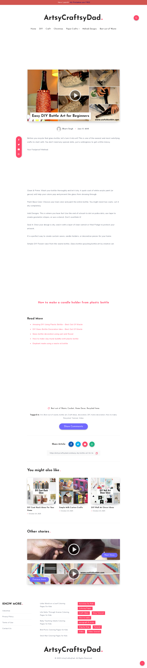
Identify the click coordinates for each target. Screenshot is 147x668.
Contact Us (6, 628)
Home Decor (80, 408)
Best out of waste (51, 415)
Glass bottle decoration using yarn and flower (53, 334)
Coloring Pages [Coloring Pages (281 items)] (85, 608)
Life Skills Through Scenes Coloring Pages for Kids (54, 613)
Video (81, 418)
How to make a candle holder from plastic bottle (73, 302)
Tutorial (75, 418)
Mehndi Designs (89, 29)
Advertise (6, 611)
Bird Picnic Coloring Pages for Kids (54, 630)
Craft (48, 29)
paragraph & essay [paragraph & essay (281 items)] (86, 622)
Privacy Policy (7, 616)
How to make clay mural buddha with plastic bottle (56, 338)
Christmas (58, 29)
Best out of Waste (108, 29)
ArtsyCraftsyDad (73, 18)
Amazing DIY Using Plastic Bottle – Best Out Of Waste (58, 324)
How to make (111, 415)
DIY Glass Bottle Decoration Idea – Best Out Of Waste (57, 329)
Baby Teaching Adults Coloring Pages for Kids (52, 622)
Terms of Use (7, 622)
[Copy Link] (73, 453)
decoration (82, 415)
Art (41, 415)
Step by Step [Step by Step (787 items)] (84, 627)
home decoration (98, 415)
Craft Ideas (72, 415)
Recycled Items (93, 408)
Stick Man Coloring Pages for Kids (53, 636)
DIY (41, 29)
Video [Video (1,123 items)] (81, 632)
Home (33, 29)
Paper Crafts (72, 29)
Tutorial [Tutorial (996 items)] (97, 627)
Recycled (67, 418)
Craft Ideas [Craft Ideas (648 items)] (84, 613)
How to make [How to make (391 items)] (84, 618)
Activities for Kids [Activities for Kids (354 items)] (86, 604)
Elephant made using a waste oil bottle (50, 343)
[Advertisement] (73, 52)
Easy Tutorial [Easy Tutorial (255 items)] (98, 613)
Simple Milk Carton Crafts (71, 507)
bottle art (63, 415)
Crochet (71, 408)
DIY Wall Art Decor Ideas (102, 507)
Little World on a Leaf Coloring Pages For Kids (52, 605)
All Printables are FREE (80, 2)
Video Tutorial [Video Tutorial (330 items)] (94, 632)
